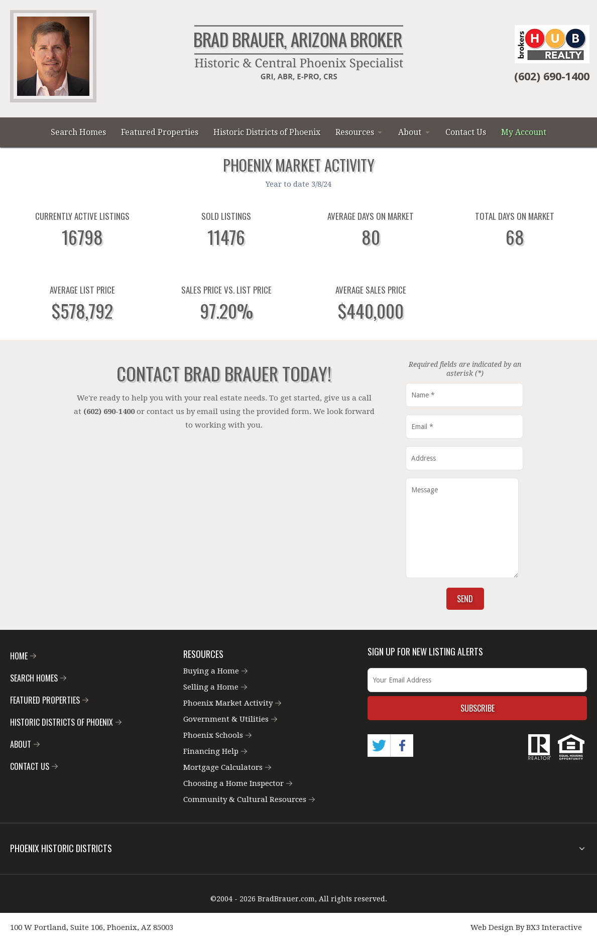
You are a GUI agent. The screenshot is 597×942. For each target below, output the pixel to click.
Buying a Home (215, 671)
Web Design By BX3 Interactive (526, 927)
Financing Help (215, 751)
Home (23, 656)
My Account (523, 132)
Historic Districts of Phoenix (266, 132)
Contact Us (465, 132)
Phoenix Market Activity (232, 703)
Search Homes (78, 132)
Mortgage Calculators (227, 767)
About (409, 132)
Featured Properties (159, 132)
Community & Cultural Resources (249, 799)
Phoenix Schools (217, 735)
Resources (354, 132)
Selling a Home (215, 687)
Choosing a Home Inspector (237, 783)
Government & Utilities (230, 719)
